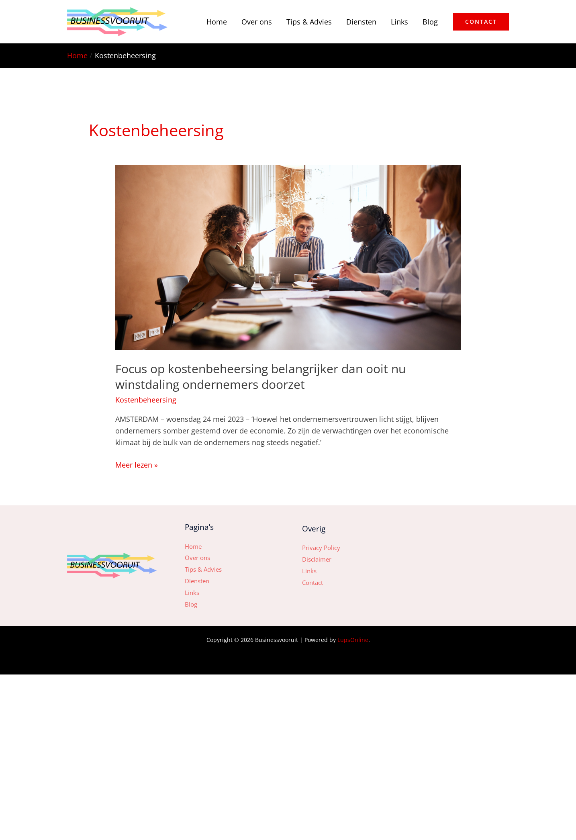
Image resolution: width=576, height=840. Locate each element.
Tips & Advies (309, 22)
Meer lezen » (136, 464)
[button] (481, 22)
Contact (312, 582)
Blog (430, 22)
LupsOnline (352, 640)
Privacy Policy (321, 548)
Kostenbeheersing (145, 400)
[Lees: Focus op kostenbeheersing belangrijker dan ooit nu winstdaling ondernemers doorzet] (288, 256)
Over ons (256, 22)
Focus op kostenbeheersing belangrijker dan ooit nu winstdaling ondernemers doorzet (260, 376)
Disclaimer (316, 559)
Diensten (361, 22)
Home (216, 22)
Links (399, 22)
